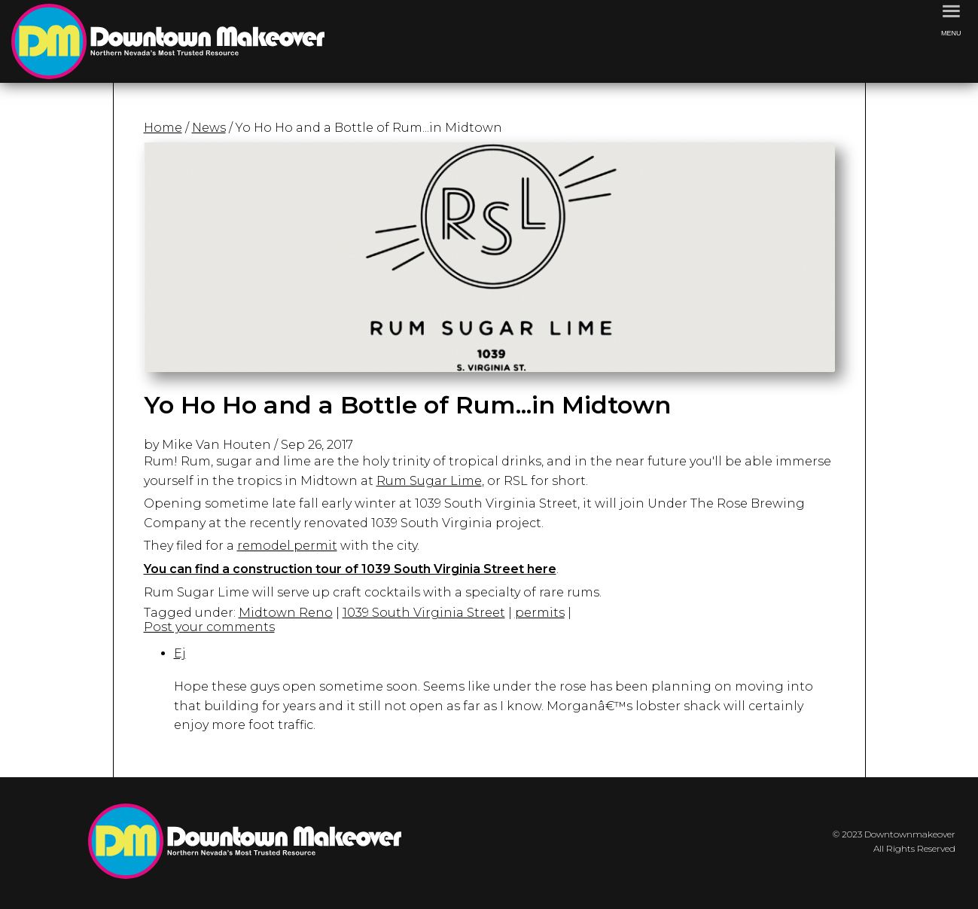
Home (163, 127)
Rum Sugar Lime (429, 481)
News (209, 127)
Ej (180, 653)
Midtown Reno (286, 612)
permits (540, 612)
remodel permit (287, 545)
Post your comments (209, 627)
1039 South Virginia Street (424, 612)
